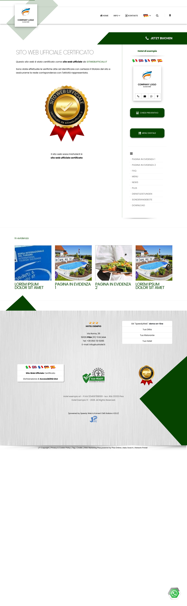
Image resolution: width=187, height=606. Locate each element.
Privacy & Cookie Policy (61, 448)
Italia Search (128, 448)
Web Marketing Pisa (92, 448)
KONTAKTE (131, 15)
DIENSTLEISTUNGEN (142, 193)
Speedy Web (86, 413)
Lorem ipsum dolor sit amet (150, 285)
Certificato (40, 373)
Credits (79, 448)
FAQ (134, 170)
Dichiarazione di (40, 378)
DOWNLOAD (138, 205)
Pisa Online (116, 448)
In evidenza (22, 238)
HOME (104, 15)
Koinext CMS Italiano (103, 413)
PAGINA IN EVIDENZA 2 (144, 165)
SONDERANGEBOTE (142, 199)
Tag (73, 448)
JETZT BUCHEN (159, 38)
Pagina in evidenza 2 (113, 285)
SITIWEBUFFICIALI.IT (97, 61)
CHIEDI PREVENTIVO (147, 112)
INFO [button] (117, 15)
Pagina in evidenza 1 (73, 285)
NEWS (135, 182)
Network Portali (141, 448)
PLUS (134, 188)
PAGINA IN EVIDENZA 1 (143, 159)
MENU (135, 176)
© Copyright (44, 448)
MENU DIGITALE (147, 133)
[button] (147, 15)
